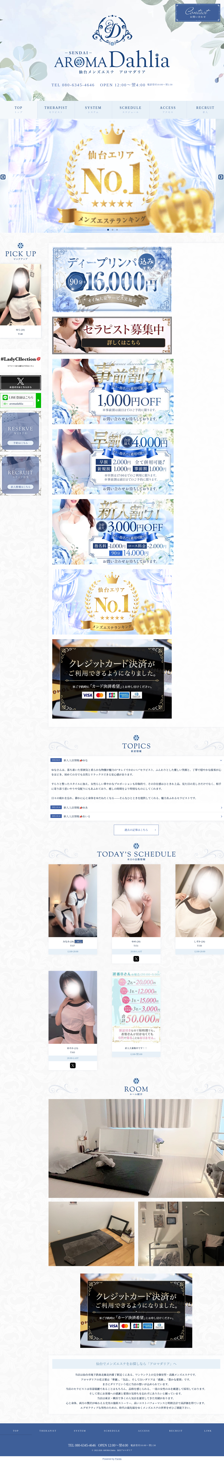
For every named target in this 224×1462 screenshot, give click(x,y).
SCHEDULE (131, 110)
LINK (208, 1430)
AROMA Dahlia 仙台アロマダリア (117, 1450)
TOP (18, 110)
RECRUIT (205, 110)
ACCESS (168, 110)
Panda (118, 1459)
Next (219, 176)
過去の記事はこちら (136, 830)
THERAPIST (56, 110)
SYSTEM (93, 110)
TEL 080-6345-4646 (73, 85)
